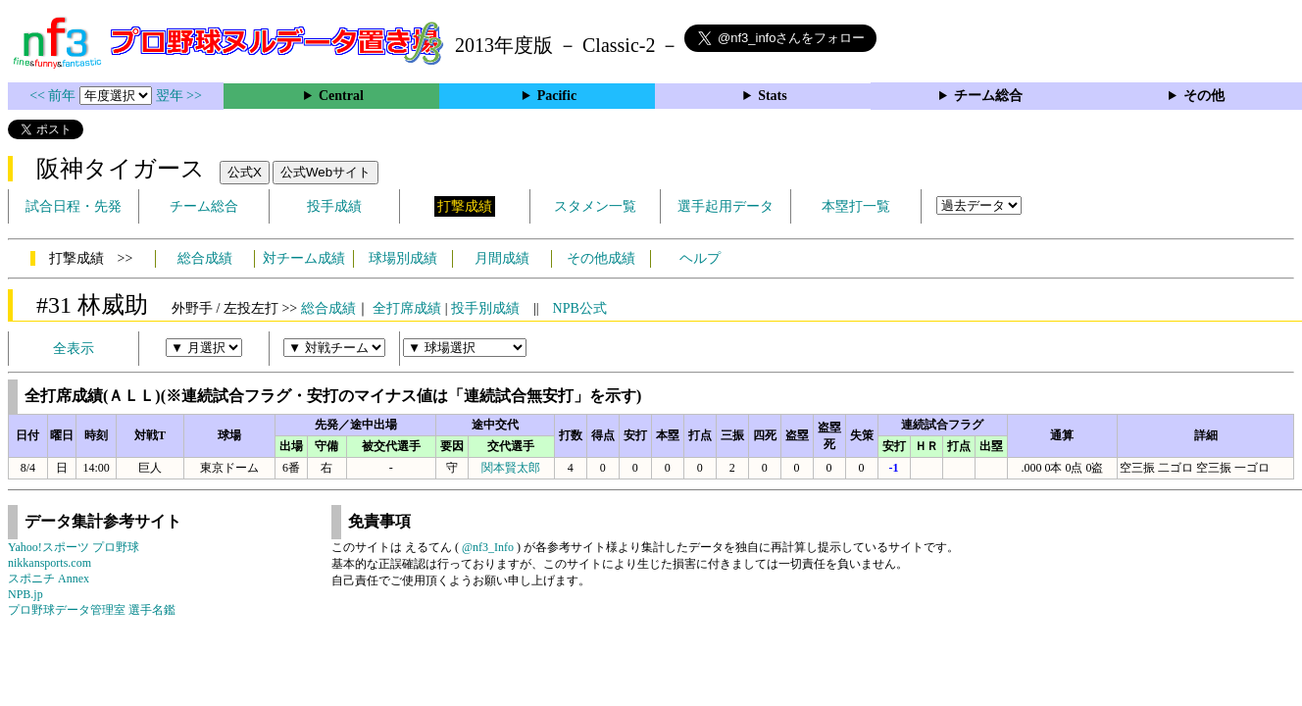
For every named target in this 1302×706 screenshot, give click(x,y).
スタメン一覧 (595, 206)
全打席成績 (407, 308)
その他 (1204, 95)
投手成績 (334, 206)
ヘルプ (700, 258)
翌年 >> (179, 95)
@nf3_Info (488, 547)
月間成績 (502, 258)
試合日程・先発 (73, 206)
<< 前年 (54, 95)
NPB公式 (580, 308)
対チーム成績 (304, 258)
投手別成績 (485, 308)
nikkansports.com (49, 563)
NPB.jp (25, 594)
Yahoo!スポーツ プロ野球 (73, 547)
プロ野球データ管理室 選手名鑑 (91, 610)
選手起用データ (725, 206)
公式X (244, 172)
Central (341, 95)
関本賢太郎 (510, 468)
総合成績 (204, 258)
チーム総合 (988, 95)
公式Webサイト (325, 172)
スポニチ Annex (48, 578)
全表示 (73, 348)
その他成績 (601, 258)
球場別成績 (403, 258)
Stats (772, 95)
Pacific (556, 95)
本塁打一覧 (856, 206)
